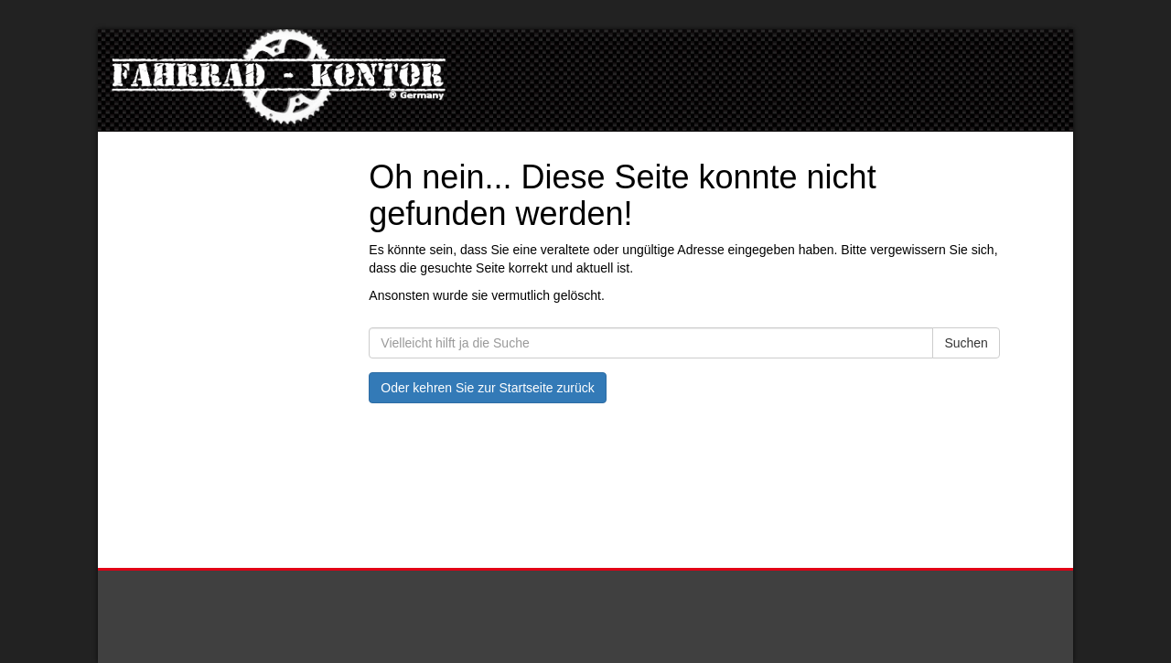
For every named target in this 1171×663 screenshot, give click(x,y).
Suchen (965, 343)
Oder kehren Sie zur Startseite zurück (487, 387)
